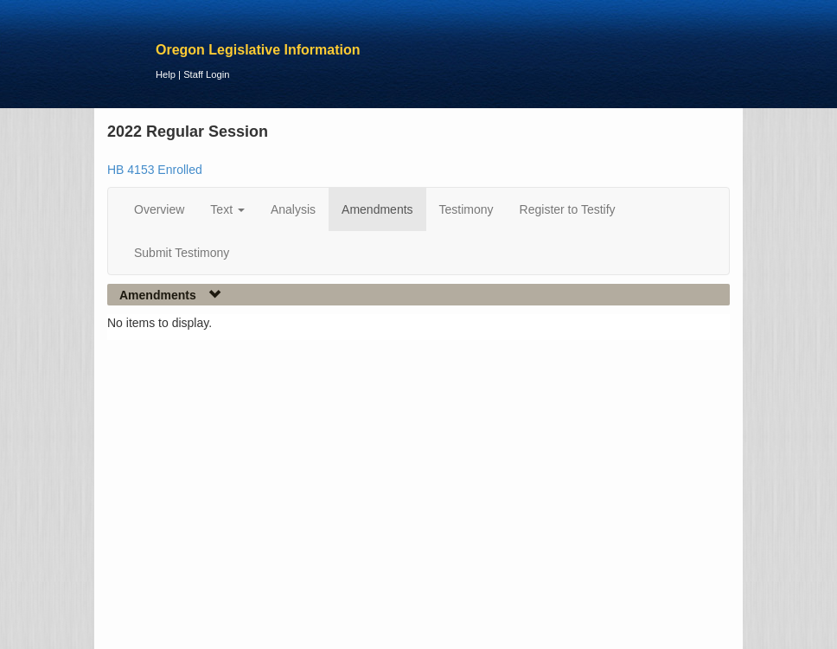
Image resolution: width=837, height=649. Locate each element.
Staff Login (206, 74)
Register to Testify (568, 209)
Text (227, 209)
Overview (159, 209)
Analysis (293, 209)
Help (166, 74)
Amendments (377, 209)
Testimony (466, 209)
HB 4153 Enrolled (154, 170)
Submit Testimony (181, 253)
